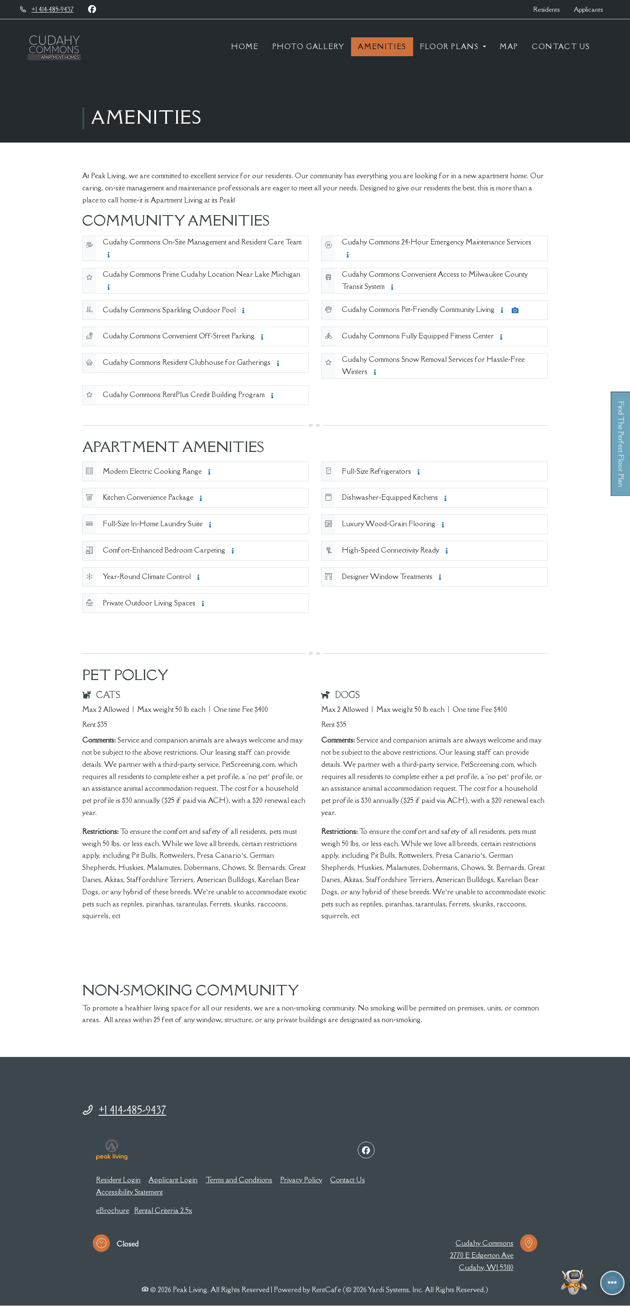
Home (244, 46)
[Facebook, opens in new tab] (91, 9)
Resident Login (118, 1179)
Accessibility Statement (129, 1192)
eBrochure (112, 1210)
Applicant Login (173, 1179)
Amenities (382, 46)
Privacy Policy (301, 1179)
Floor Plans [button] (450, 46)
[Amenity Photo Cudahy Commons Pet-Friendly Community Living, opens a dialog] (515, 310)
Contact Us (561, 46)
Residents (550, 8)
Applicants (592, 8)
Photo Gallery (308, 46)
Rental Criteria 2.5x (163, 1210)
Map (509, 46)
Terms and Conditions (239, 1179)
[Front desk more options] (612, 1282)
